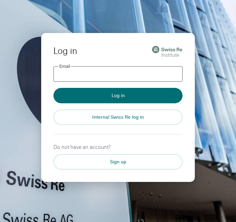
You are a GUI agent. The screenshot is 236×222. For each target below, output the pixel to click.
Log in (118, 95)
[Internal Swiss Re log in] (118, 117)
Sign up (118, 162)
